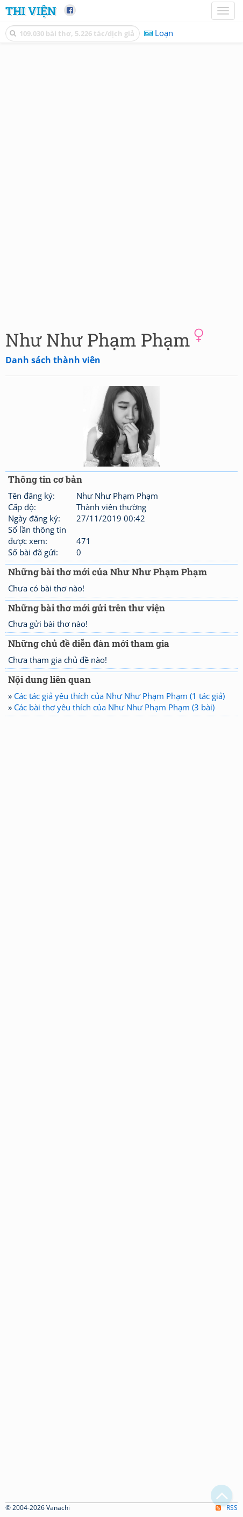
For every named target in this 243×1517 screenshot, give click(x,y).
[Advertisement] (121, 183)
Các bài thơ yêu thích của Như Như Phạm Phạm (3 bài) (114, 707)
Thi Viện (30, 10)
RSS (227, 1507)
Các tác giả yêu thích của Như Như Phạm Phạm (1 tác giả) (119, 695)
